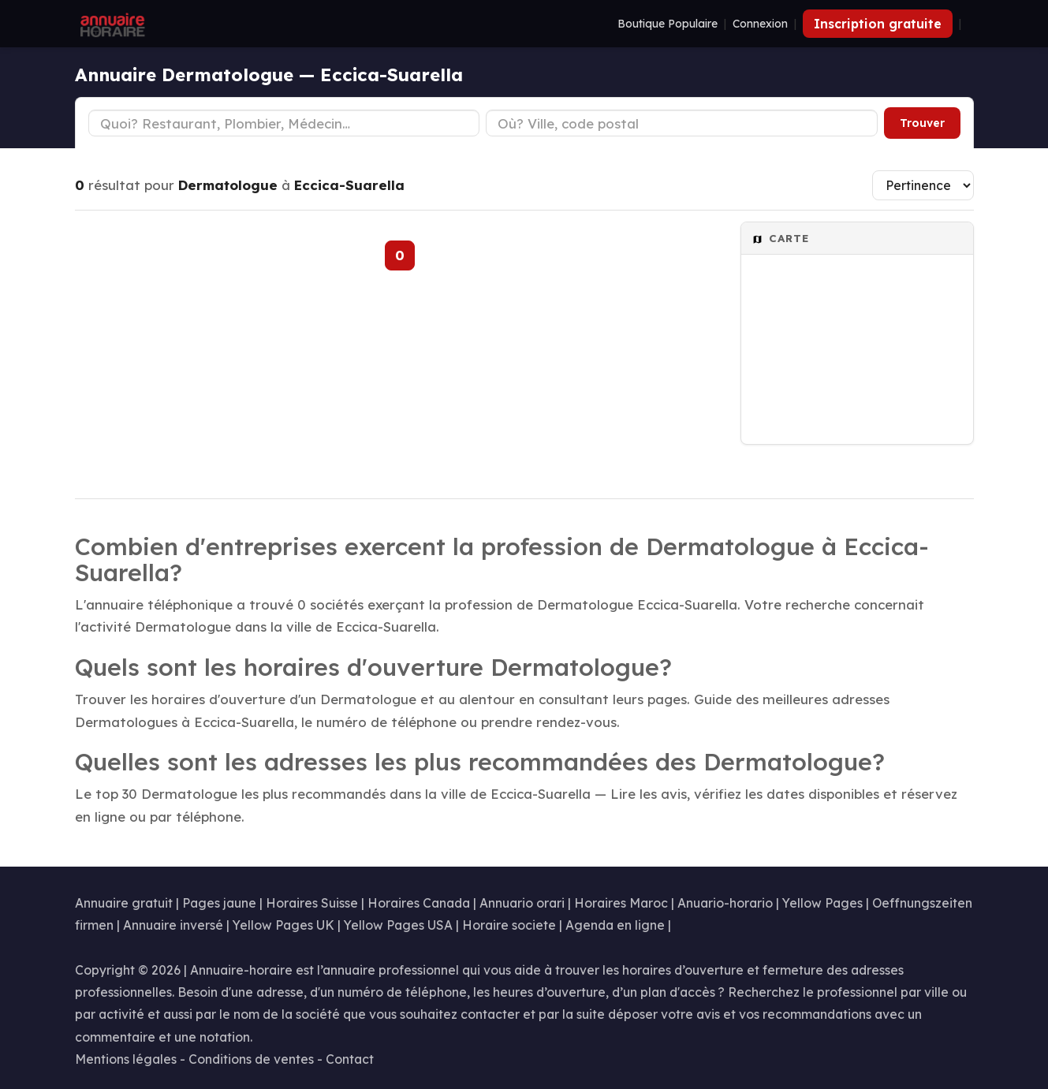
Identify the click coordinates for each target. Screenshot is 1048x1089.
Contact (350, 1059)
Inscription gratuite (878, 24)
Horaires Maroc (621, 903)
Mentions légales (126, 1059)
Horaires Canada (418, 903)
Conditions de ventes (251, 1059)
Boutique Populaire (667, 24)
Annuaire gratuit (124, 903)
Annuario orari (522, 903)
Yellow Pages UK (283, 925)
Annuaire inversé (173, 925)
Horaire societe (509, 925)
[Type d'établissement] (284, 123)
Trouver (922, 123)
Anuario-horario (725, 903)
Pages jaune (219, 903)
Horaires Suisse (312, 903)
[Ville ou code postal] (682, 123)
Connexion (760, 24)
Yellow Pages (822, 903)
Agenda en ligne (615, 925)
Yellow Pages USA (398, 925)
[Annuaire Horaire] (111, 23)
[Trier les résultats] (923, 185)
